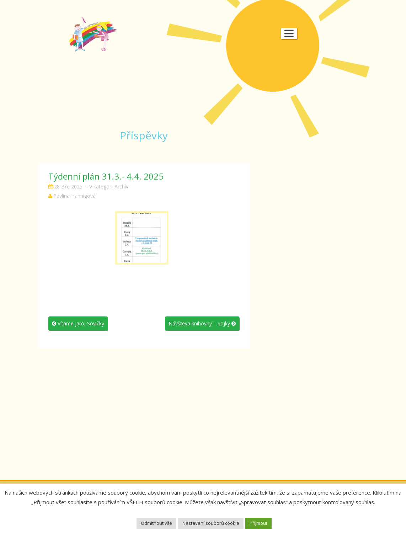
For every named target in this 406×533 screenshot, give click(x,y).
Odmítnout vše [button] (156, 523)
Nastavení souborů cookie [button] (210, 523)
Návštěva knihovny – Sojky (202, 323)
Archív (121, 186)
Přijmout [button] (258, 523)
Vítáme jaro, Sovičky (78, 323)
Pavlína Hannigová (74, 195)
